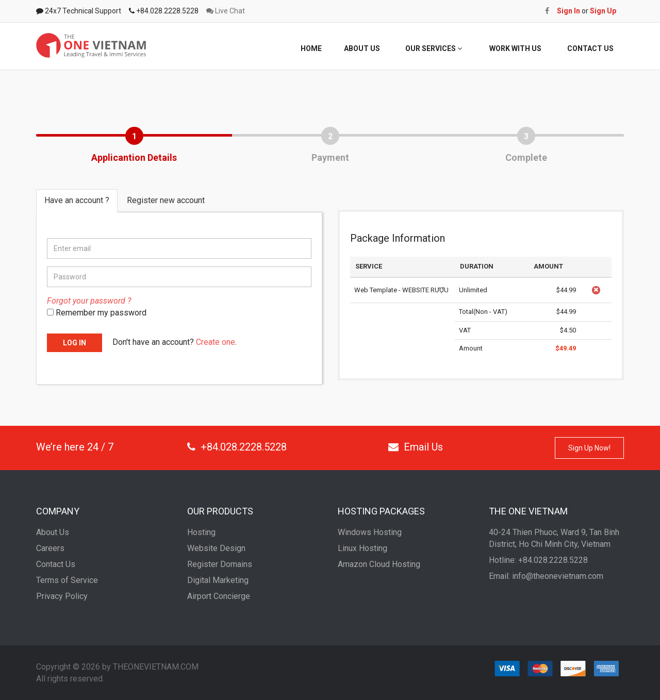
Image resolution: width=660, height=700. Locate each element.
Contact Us (55, 564)
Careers (50, 548)
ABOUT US (362, 48)
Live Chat (225, 11)
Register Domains (219, 564)
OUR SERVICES (433, 48)
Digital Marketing (218, 580)
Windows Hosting (370, 532)
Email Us (415, 447)
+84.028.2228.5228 (237, 447)
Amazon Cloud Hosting (379, 564)
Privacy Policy (62, 596)
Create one (215, 342)
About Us (52, 532)
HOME (311, 48)
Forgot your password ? (89, 301)
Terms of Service (67, 580)
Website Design (216, 548)
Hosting (201, 532)
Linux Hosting (362, 548)
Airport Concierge (218, 596)
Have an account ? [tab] (76, 200)
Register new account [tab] (166, 200)
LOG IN (74, 343)
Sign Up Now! (589, 448)
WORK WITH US (515, 48)
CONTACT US (590, 48)
